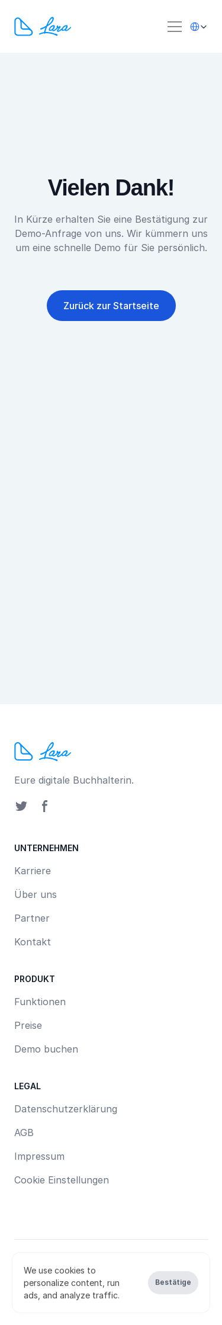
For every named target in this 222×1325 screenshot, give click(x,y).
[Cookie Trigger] (61, 1180)
